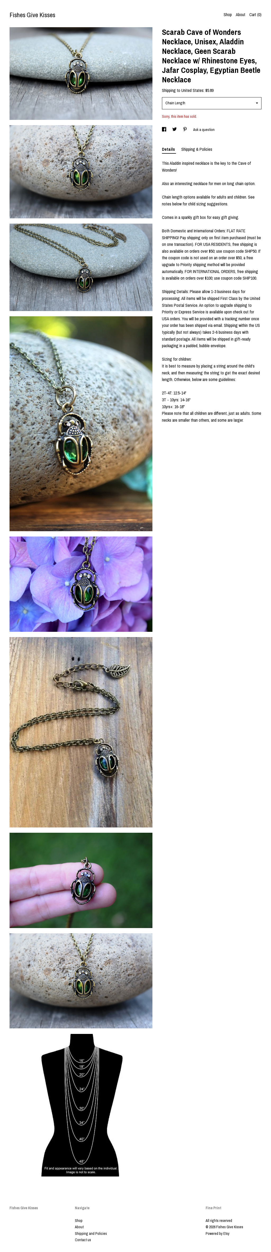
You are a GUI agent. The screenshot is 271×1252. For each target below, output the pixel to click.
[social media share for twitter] (175, 129)
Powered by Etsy (217, 1233)
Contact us (83, 1239)
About (240, 14)
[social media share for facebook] (164, 129)
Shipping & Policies (196, 149)
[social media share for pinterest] (185, 129)
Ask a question (204, 129)
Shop (228, 14)
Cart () (255, 14)
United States (192, 90)
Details (169, 149)
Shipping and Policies (91, 1233)
